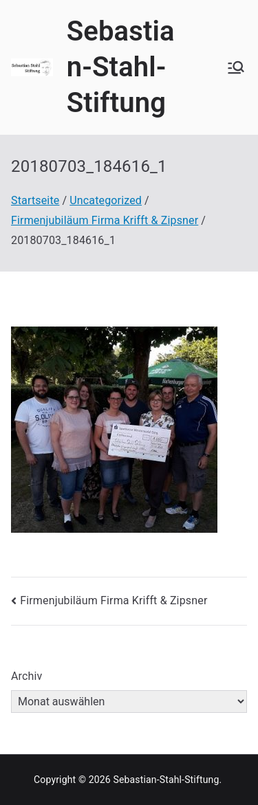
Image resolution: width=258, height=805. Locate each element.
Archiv (27, 676)
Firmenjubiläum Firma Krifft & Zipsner (113, 600)
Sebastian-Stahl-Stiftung (121, 67)
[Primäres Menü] (236, 67)
